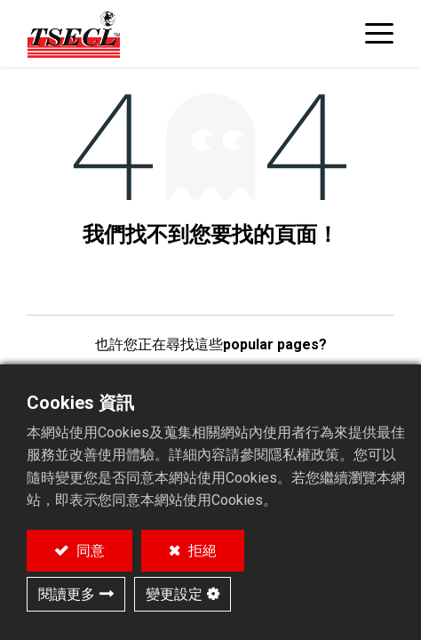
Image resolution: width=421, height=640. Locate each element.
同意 (89, 550)
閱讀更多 (66, 594)
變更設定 (174, 594)
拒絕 (201, 550)
